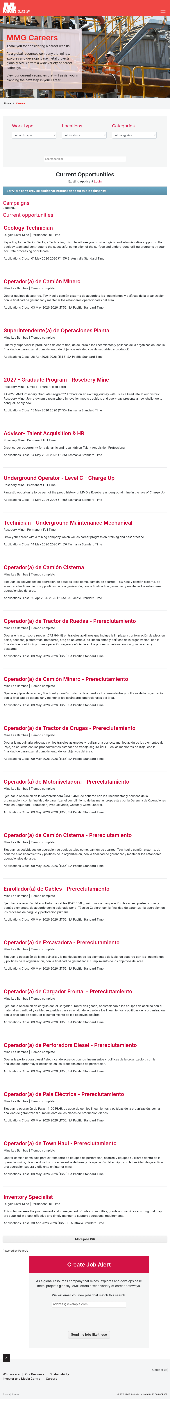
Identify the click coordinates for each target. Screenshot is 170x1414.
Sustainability (59, 1376)
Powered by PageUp (15, 1253)
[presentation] (89, 1323)
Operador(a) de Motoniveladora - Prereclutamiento (66, 784)
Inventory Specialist (28, 1199)
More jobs (85, 1241)
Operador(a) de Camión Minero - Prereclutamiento (66, 681)
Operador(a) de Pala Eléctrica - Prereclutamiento (64, 1097)
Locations (72, 128)
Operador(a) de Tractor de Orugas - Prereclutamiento (69, 731)
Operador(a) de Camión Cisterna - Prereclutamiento (68, 838)
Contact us (159, 1372)
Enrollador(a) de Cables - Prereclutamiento (57, 891)
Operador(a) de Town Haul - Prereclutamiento (60, 1146)
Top (6, 1360)
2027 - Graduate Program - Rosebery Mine (56, 382)
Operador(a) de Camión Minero (42, 284)
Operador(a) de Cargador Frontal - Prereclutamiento (68, 994)
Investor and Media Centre (21, 1380)
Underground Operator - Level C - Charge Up (59, 480)
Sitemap (15, 1396)
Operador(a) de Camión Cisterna (44, 570)
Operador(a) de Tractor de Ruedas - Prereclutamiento (70, 623)
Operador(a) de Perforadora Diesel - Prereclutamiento (70, 1047)
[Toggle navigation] (162, 11)
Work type (22, 128)
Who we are (11, 1376)
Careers (51, 1380)
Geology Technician (28, 230)
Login (97, 184)
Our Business (34, 1376)
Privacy (6, 1396)
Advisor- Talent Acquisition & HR (44, 436)
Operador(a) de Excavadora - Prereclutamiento (62, 945)
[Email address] (89, 1306)
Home (7, 105)
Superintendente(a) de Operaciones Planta (56, 333)
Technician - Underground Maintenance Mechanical (68, 525)
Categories (123, 128)
